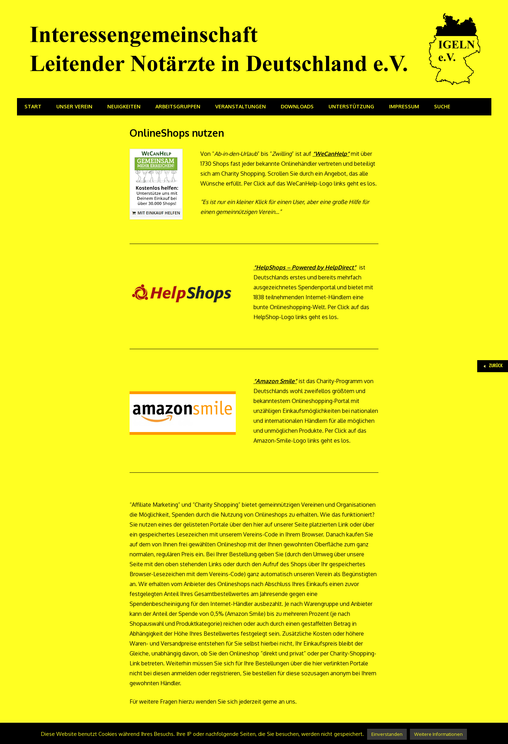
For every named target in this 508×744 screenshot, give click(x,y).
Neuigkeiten (124, 106)
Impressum (404, 106)
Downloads (297, 106)
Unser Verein (74, 106)
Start (32, 106)
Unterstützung (351, 106)
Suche (442, 106)
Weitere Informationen (438, 734)
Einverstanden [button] (387, 734)
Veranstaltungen (240, 106)
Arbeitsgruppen (177, 106)
